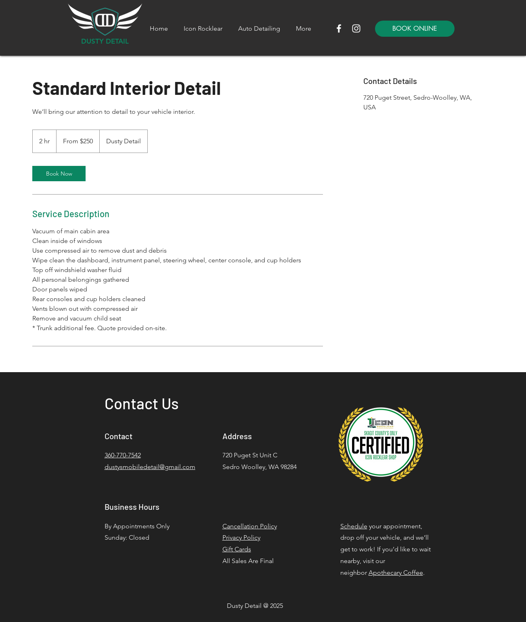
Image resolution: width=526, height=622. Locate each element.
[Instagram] (356, 28)
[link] (59, 173)
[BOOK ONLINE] (415, 29)
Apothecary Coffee (396, 572)
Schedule (353, 526)
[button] (259, 29)
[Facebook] (338, 28)
